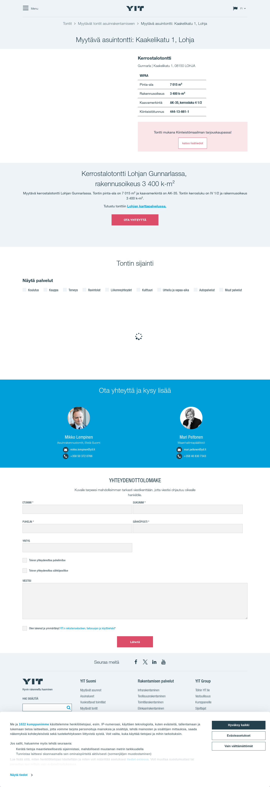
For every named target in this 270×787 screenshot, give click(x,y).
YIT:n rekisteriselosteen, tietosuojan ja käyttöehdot (87, 628)
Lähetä (135, 642)
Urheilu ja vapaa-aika (176, 290)
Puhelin (27, 521)
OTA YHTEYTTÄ (135, 220)
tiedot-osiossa (137, 759)
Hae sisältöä (30, 698)
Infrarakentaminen (148, 690)
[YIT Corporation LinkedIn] (154, 662)
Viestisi (26, 580)
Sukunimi (138, 502)
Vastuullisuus (203, 696)
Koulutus (33, 290)
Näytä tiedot (19, 774)
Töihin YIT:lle (202, 690)
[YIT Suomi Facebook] (136, 662)
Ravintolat (94, 290)
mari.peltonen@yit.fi (191, 449)
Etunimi (27, 502)
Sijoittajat (200, 708)
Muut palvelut (233, 290)
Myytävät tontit (89, 708)
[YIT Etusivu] (135, 8)
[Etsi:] (68, 707)
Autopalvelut (207, 290)
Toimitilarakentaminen (151, 702)
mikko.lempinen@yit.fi (79, 449)
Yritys (26, 541)
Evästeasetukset (238, 735)
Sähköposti (140, 521)
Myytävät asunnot (90, 690)
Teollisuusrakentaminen (152, 696)
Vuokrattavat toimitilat (93, 702)
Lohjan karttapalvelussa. (146, 206)
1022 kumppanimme (34, 724)
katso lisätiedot (192, 143)
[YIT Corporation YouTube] (163, 662)
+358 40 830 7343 (191, 456)
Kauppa (53, 290)
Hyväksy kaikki (238, 725)
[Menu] (30, 8)
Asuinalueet (87, 696)
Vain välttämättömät (238, 746)
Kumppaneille (203, 702)
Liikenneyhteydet (121, 290)
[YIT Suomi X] (145, 662)
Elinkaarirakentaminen (151, 708)
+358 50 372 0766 (77, 456)
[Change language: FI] (240, 8)
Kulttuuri (147, 290)
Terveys (73, 290)
